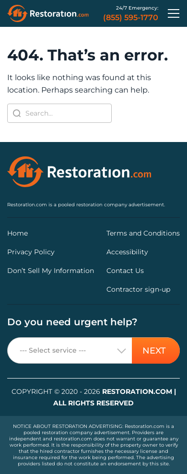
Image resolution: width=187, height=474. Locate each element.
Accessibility (127, 252)
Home (17, 233)
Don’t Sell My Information (50, 270)
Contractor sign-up (138, 289)
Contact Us (125, 270)
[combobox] (93, 350)
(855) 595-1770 (130, 17)
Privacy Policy (31, 252)
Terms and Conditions (143, 233)
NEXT (154, 350)
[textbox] (93, 351)
